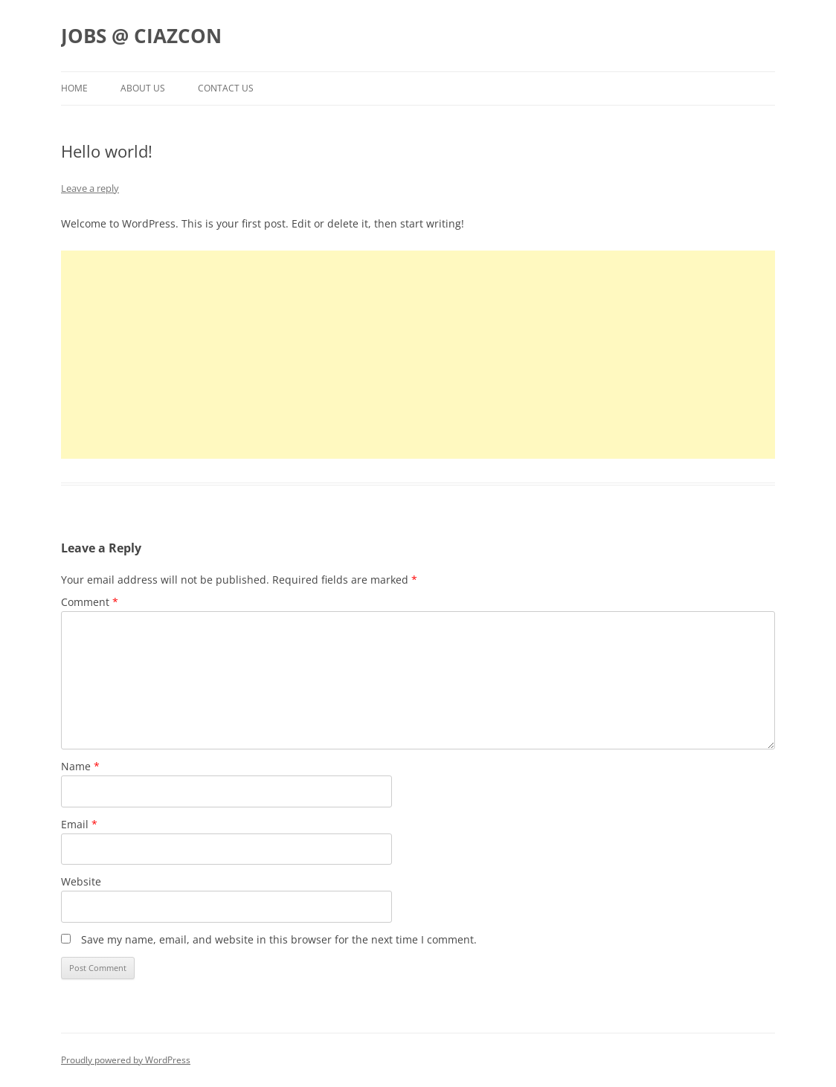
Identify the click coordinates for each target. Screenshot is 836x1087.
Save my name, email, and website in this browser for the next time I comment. (279, 939)
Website (81, 881)
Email (79, 824)
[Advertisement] (418, 355)
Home (74, 88)
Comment (89, 602)
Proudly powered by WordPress (125, 1060)
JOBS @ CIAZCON (141, 35)
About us (142, 88)
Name (80, 766)
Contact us (226, 88)
